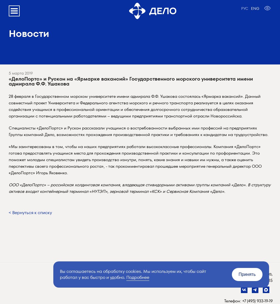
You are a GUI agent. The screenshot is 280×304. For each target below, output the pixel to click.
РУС (244, 8)
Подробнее (137, 277)
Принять (247, 274)
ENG (255, 8)
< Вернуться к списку (30, 212)
